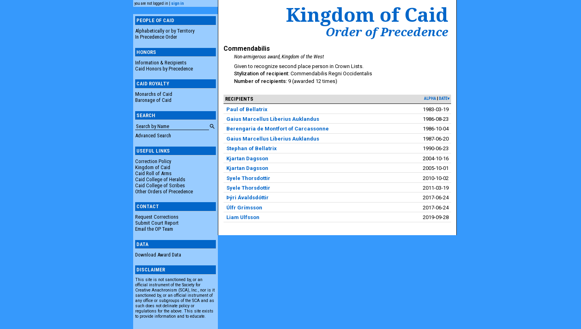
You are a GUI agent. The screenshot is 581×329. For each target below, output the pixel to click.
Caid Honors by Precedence (164, 69)
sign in (177, 3)
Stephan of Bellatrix (251, 148)
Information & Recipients (160, 63)
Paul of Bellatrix (247, 109)
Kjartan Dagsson (247, 158)
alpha (430, 98)
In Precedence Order (156, 37)
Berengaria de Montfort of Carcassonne (277, 129)
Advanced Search (153, 135)
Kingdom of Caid (152, 167)
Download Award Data (158, 255)
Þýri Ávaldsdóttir (247, 198)
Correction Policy (153, 161)
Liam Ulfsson (242, 217)
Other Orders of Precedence (164, 191)
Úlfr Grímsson (244, 208)
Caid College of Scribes (160, 185)
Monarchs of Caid (153, 94)
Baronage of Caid (153, 100)
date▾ (444, 98)
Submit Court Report (157, 223)
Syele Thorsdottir (248, 178)
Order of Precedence (387, 32)
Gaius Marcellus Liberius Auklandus (272, 119)
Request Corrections (156, 217)
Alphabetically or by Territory (164, 31)
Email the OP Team (154, 229)
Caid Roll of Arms (153, 173)
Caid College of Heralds (160, 179)
